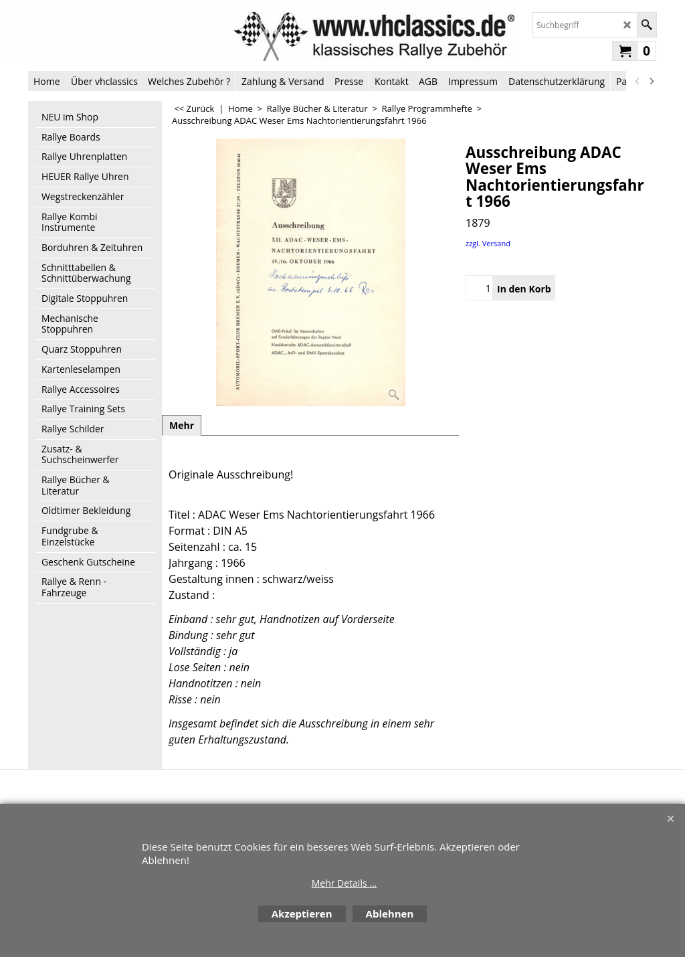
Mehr (181, 425)
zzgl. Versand (488, 243)
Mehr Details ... (344, 883)
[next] (651, 81)
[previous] (637, 81)
